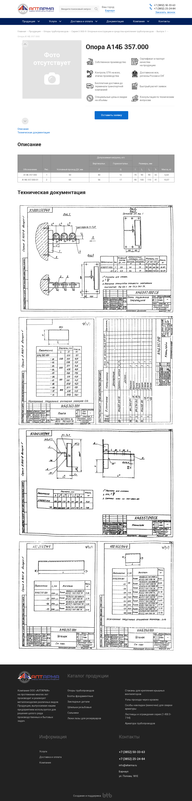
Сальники (73, 712)
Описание (23, 128)
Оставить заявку (111, 115)
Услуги (43, 751)
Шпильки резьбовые (79, 707)
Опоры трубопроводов (80, 690)
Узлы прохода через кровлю (142, 699)
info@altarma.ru (128, 765)
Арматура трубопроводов (140, 723)
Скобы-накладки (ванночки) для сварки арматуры (148, 707)
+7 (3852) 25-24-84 (132, 759)
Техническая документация (34, 132)
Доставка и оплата (50, 757)
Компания (45, 762)
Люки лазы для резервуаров (84, 718)
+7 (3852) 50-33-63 (132, 752)
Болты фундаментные (80, 696)
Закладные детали (78, 701)
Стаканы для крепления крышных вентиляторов (144, 692)
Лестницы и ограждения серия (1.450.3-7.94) (148, 716)
